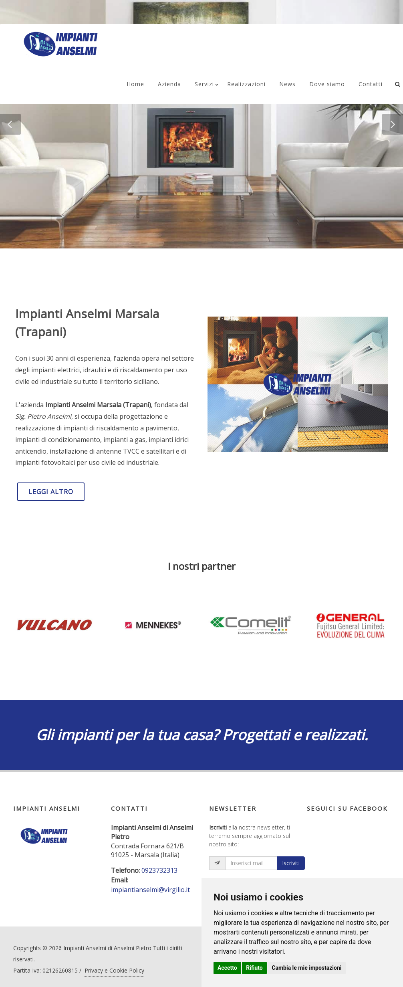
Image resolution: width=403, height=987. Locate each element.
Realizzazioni (246, 84)
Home (135, 84)
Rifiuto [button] (254, 968)
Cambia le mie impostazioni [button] (306, 968)
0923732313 (159, 870)
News (287, 84)
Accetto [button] (227, 968)
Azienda (169, 84)
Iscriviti (291, 863)
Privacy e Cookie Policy (114, 970)
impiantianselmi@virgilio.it (150, 889)
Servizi (204, 84)
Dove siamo (327, 84)
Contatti (371, 84)
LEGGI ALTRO (50, 491)
